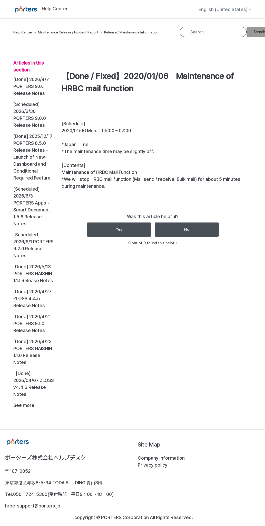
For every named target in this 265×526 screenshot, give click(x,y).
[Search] (213, 32)
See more (23, 405)
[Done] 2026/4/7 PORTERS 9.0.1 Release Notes (31, 86)
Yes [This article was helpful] (119, 229)
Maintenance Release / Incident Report (68, 32)
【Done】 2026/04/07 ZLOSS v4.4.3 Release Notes (33, 384)
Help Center (22, 32)
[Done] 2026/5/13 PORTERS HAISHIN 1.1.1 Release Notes (33, 273)
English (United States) (225, 9)
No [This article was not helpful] (186, 229)
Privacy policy (153, 465)
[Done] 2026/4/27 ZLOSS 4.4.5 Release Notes (32, 298)
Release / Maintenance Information (131, 32)
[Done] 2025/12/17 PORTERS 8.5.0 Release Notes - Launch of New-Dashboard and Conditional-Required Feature (33, 157)
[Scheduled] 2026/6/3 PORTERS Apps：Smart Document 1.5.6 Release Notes (32, 206)
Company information (161, 458)
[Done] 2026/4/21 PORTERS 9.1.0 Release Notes (32, 323)
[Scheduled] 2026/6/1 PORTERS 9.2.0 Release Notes (33, 245)
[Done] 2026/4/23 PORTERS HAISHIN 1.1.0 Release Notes (32, 352)
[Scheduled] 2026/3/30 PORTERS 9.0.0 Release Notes (29, 115)
